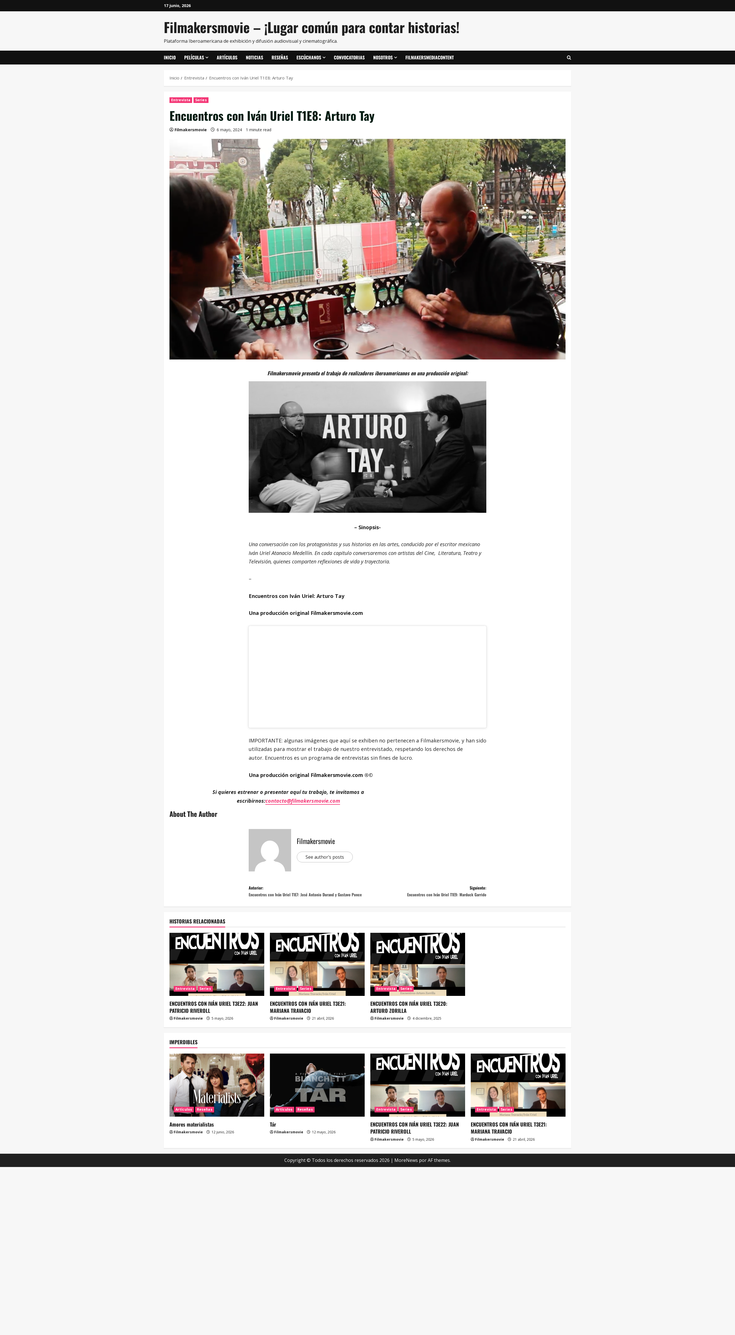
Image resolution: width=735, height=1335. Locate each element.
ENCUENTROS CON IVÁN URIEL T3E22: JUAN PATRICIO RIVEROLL (213, 1019)
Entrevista (180, 100)
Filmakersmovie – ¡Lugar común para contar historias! (311, 27)
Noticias (254, 57)
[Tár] (317, 1097)
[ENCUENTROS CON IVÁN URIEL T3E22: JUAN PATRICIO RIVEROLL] (216, 976)
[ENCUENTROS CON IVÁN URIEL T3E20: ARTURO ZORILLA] (417, 976)
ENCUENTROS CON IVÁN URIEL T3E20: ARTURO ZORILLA (408, 1019)
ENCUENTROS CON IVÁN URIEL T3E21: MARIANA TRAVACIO (308, 1019)
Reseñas (280, 57)
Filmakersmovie (191, 129)
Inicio (170, 57)
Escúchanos (308, 57)
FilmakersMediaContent (429, 57)
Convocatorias (349, 57)
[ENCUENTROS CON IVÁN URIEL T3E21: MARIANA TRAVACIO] (317, 976)
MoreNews (406, 1173)
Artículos (227, 57)
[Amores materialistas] (216, 1097)
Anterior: (308, 897)
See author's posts (328, 857)
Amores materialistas (191, 1136)
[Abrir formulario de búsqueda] (569, 57)
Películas (194, 57)
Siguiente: (427, 893)
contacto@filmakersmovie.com (302, 800)
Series (201, 100)
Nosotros (383, 57)
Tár (273, 1136)
